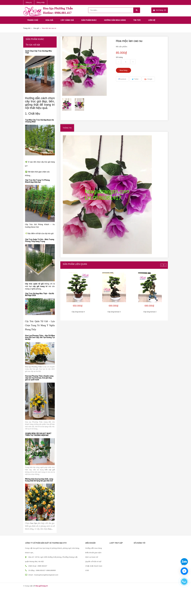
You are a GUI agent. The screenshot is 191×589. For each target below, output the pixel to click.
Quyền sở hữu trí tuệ (93, 561)
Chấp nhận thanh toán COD (93, 568)
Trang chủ (32, 20)
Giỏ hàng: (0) (161, 10)
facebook (123, 79)
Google (149, 79)
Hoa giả (49, 20)
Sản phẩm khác (89, 20)
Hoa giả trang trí (41, 586)
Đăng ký (29, 2)
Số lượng (119, 57)
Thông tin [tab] (67, 128)
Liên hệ (151, 20)
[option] (68, 104)
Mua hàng (123, 70)
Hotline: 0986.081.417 (57, 12)
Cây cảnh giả (67, 20)
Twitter (136, 79)
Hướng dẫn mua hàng (115, 20)
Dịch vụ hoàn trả (91, 557)
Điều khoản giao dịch (93, 553)
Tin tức (137, 20)
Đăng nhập (41, 2)
